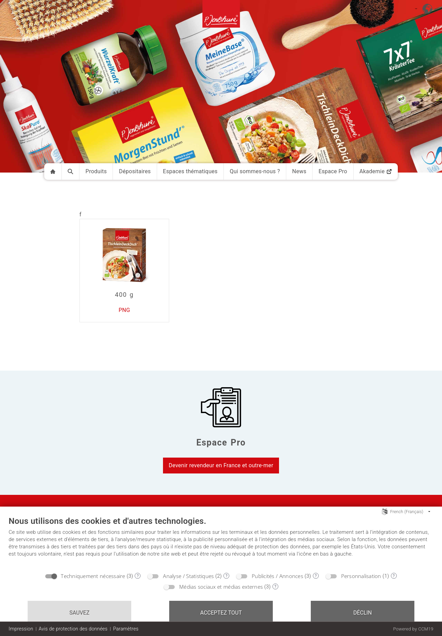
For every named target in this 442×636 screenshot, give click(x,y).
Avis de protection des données (73, 629)
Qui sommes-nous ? (255, 171)
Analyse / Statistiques (188, 576)
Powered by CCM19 (413, 629)
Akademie (375, 171)
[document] (221, 542)
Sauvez (79, 612)
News (299, 171)
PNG (124, 310)
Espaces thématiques (190, 171)
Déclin (362, 612)
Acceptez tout (221, 612)
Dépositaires (135, 171)
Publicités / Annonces (277, 576)
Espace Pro (332, 171)
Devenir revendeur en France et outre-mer (221, 465)
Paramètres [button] (125, 629)
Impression (21, 629)
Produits (96, 171)
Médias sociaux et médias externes (221, 586)
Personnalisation (361, 576)
